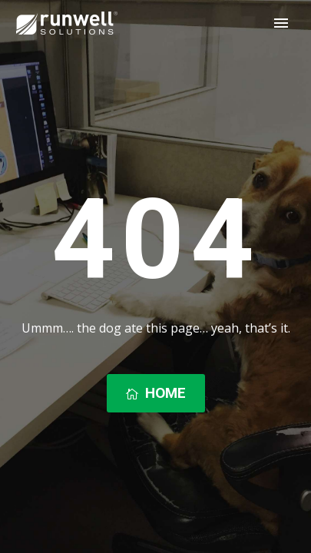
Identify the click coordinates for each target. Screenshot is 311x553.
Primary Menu (281, 23)
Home (156, 393)
